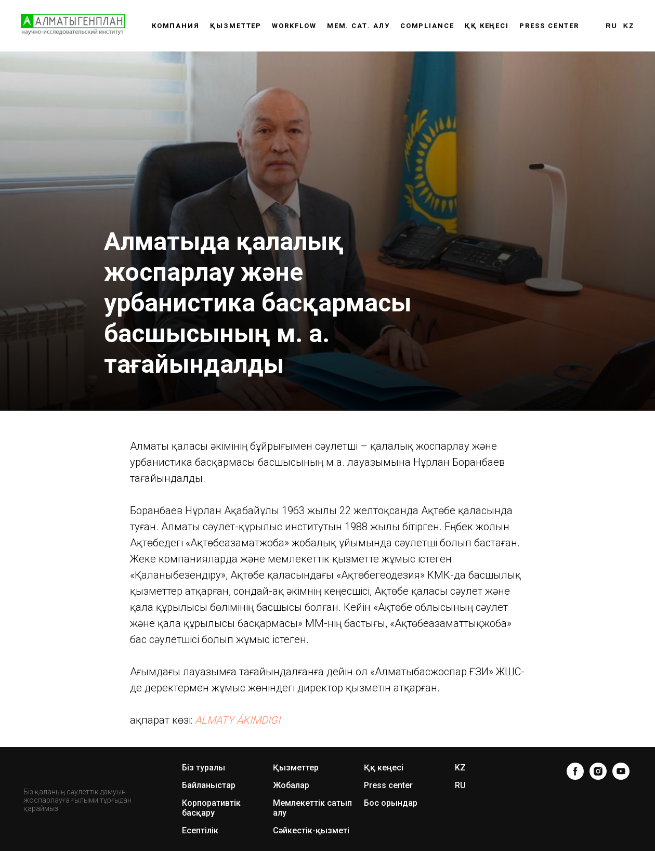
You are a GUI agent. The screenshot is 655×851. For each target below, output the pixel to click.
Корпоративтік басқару (211, 808)
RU (612, 26)
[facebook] (575, 771)
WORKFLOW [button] (294, 26)
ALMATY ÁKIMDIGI (237, 720)
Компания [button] (176, 26)
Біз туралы (203, 768)
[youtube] (621, 771)
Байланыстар (208, 785)
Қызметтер (235, 26)
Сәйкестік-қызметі (311, 830)
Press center (549, 26)
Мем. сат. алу (358, 26)
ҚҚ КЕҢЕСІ (487, 26)
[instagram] (598, 771)
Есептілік (200, 830)
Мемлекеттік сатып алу (312, 808)
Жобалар (291, 785)
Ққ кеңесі (383, 768)
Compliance (427, 26)
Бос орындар (390, 803)
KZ (628, 26)
